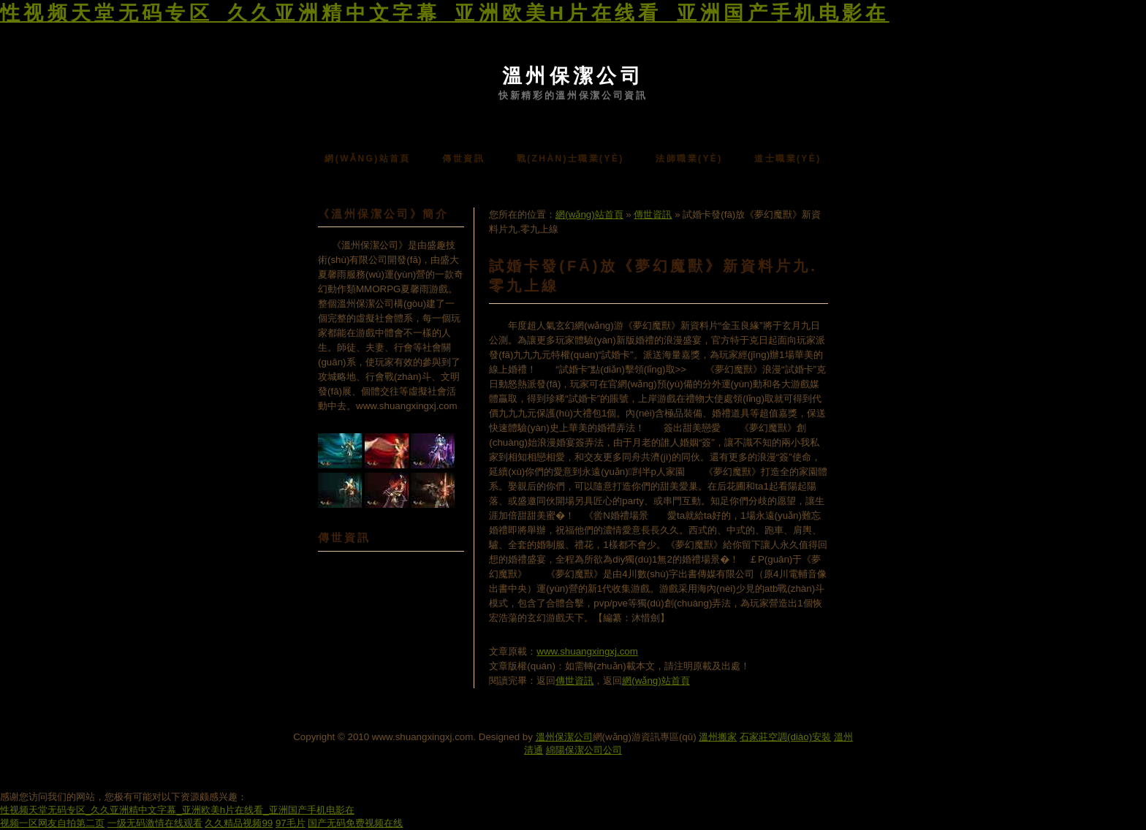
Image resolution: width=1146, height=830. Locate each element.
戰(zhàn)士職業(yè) (570, 158)
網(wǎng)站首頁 (367, 158)
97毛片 (291, 823)
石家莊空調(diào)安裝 (785, 736)
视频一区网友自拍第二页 (52, 823)
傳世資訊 (463, 158)
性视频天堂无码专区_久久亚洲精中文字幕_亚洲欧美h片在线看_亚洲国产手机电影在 (444, 13)
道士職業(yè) (787, 158)
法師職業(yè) (689, 158)
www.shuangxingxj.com (587, 651)
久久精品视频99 (239, 823)
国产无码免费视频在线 (355, 823)
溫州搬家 (718, 736)
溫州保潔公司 (573, 76)
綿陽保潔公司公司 (584, 750)
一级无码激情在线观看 (154, 823)
